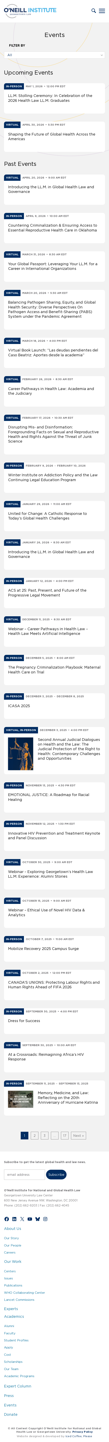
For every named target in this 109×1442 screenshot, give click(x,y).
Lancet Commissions (19, 1299)
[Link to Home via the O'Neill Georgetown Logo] (30, 17)
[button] (94, 11)
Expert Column (17, 1386)
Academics (14, 1317)
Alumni (9, 1326)
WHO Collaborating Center (24, 1292)
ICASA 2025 (19, 706)
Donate (10, 1415)
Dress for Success (24, 1021)
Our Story (11, 1238)
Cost (7, 1354)
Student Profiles (16, 1340)
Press (9, 1396)
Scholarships (13, 1361)
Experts (11, 1309)
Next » (78, 1135)
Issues (8, 1278)
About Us (12, 1229)
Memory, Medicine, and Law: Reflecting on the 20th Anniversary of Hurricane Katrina (68, 1097)
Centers (10, 1271)
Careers (9, 1252)
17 (64, 1135)
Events (10, 1405)
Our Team (11, 1369)
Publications (13, 1285)
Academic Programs (19, 1376)
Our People (12, 1245)
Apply (8, 1347)
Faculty (9, 1333)
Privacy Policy (82, 1431)
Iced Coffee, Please (79, 1436)
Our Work (12, 1262)
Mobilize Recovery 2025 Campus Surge (43, 949)
